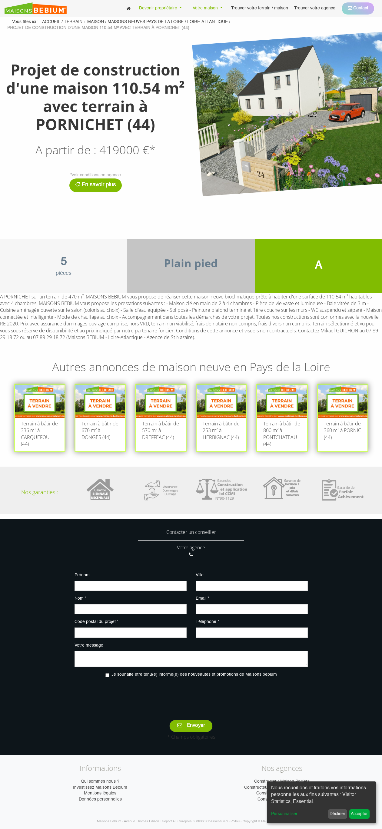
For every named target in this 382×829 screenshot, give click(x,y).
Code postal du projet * (96, 622)
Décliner (337, 814)
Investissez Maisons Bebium (100, 787)
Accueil (51, 22)
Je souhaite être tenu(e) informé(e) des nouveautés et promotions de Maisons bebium (194, 674)
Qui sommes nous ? (100, 781)
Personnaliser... (286, 814)
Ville (200, 575)
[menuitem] (129, 8)
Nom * (80, 598)
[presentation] (191, 694)
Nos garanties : (39, 492)
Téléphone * (207, 622)
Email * (202, 598)
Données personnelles (100, 799)
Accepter (359, 814)
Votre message (89, 645)
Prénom (82, 575)
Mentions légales (100, 793)
